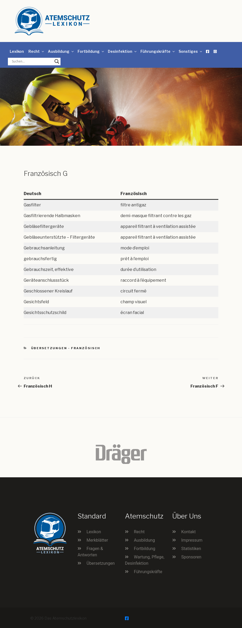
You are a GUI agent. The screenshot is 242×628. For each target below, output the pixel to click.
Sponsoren (191, 556)
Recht (36, 51)
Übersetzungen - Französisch (65, 348)
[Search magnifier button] (56, 61)
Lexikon (17, 51)
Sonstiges (191, 51)
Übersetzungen (101, 563)
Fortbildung (91, 51)
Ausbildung (61, 51)
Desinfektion (122, 51)
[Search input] (32, 61)
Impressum (192, 540)
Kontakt (188, 531)
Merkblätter (97, 540)
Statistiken (191, 548)
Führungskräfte (157, 51)
